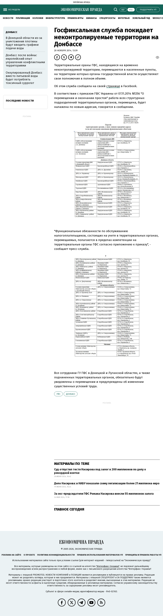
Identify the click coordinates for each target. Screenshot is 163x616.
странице (113, 86)
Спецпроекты (107, 18)
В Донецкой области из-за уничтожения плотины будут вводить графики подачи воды (24, 43)
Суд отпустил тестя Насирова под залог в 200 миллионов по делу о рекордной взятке (100, 471)
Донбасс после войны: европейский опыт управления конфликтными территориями (25, 60)
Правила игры (75, 18)
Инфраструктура (55, 18)
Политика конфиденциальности (56, 555)
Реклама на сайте (11, 555)
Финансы (91, 18)
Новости (8, 18)
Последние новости (20, 100)
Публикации (23, 18)
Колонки (37, 18)
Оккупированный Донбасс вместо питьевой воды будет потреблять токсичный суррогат (24, 78)
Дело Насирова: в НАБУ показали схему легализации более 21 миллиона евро (106, 483)
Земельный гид (141, 18)
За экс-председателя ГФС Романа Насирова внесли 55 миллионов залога (104, 493)
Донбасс (70, 394)
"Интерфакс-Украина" (107, 566)
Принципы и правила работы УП (143, 555)
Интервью (124, 18)
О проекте (29, 555)
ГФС (58, 394)
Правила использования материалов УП (100, 555)
